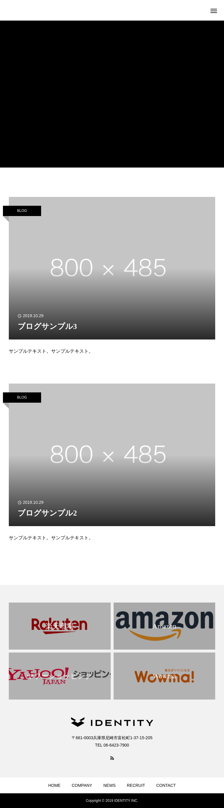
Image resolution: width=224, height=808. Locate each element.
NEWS (109, 785)
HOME (54, 785)
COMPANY (82, 785)
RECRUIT (136, 785)
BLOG (22, 211)
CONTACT (166, 785)
